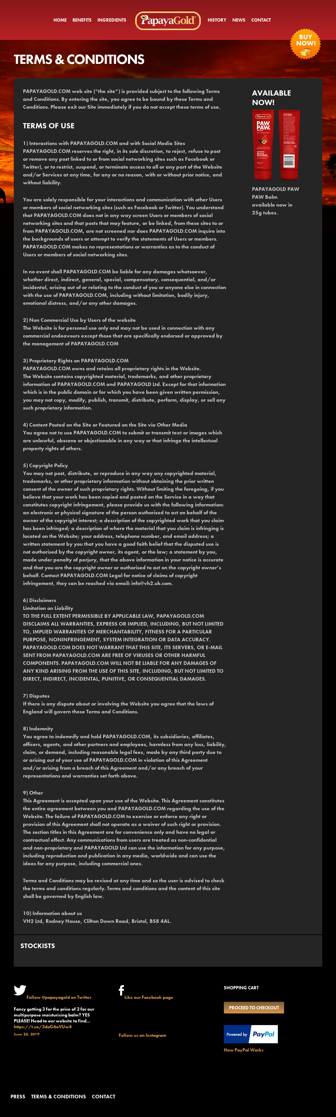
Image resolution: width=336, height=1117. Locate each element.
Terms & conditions (58, 1096)
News (238, 20)
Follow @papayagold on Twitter (59, 997)
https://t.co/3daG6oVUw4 (43, 1027)
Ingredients (111, 20)
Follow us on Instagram (142, 1035)
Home (60, 20)
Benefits (82, 20)
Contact (261, 20)
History (217, 20)
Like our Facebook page (148, 997)
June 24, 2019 (26, 1034)
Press (17, 1096)
